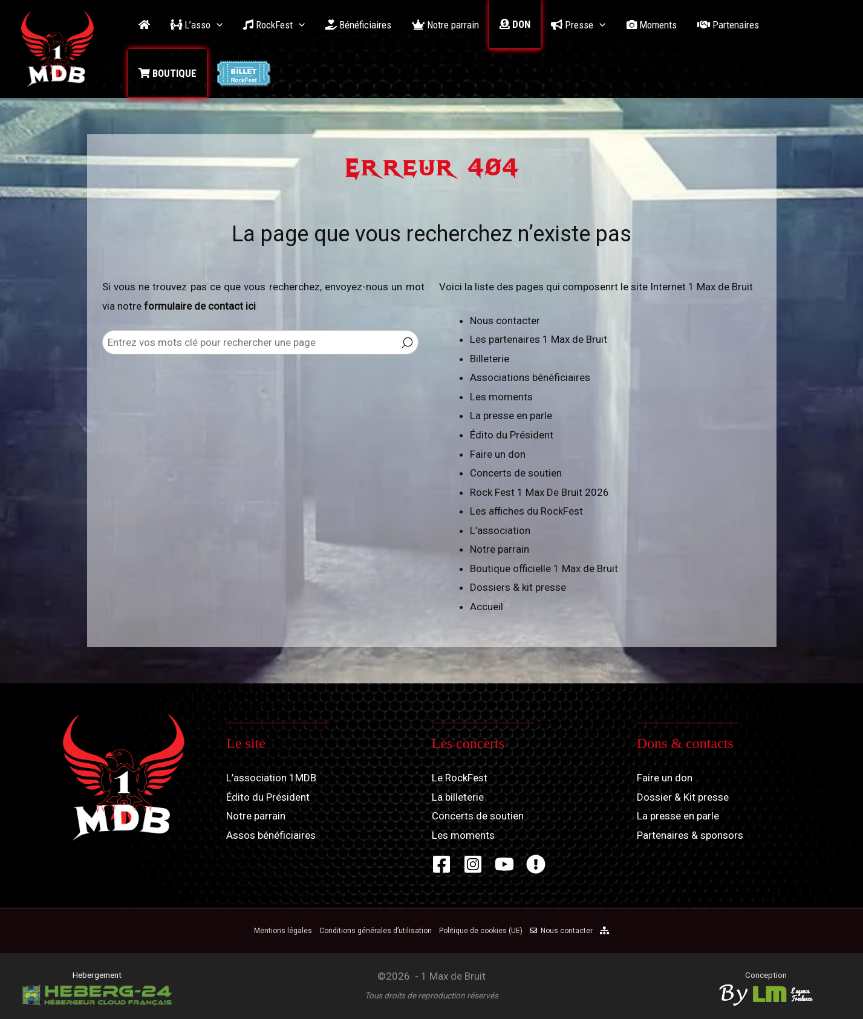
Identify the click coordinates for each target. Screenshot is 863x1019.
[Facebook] (441, 864)
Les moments (501, 397)
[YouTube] (504, 864)
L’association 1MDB (271, 778)
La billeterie (458, 797)
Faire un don (498, 454)
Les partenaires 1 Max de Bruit (538, 339)
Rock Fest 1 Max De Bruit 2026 (539, 492)
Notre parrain (499, 549)
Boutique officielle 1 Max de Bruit (544, 568)
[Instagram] (473, 864)
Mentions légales (283, 930)
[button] (196, 24)
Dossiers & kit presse (518, 587)
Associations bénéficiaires (530, 377)
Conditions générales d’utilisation (375, 930)
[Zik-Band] (535, 864)
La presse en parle (511, 415)
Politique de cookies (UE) (481, 930)
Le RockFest (459, 778)
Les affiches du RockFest (526, 511)
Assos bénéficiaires (271, 835)
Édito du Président (511, 435)
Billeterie (489, 359)
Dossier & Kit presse (683, 797)
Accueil (486, 607)
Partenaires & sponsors (690, 835)
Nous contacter (505, 320)
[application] (216, 25)
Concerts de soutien (516, 473)
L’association (500, 530)
